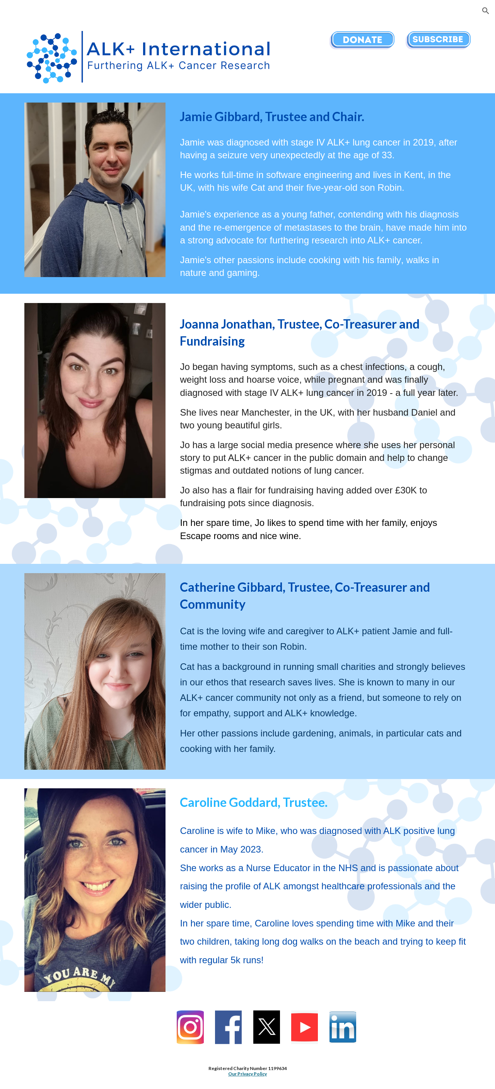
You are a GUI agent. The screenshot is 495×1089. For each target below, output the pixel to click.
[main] (324, 116)
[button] (485, 11)
